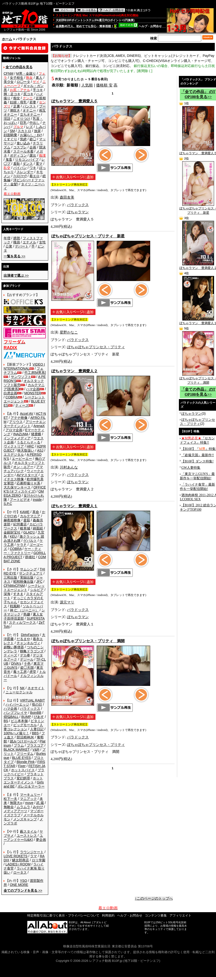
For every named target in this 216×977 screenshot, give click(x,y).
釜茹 (26, 520)
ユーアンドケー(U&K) (23, 838)
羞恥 (16, 164)
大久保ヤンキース (17, 487)
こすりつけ (21, 118)
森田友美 (67, 197)
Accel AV (26, 413)
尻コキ (28, 94)
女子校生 (16, 78)
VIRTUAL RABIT (32, 700)
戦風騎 (15, 606)
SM (12, 131)
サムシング (28, 569)
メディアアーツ (15, 811)
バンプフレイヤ (15, 713)
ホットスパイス (23, 770)
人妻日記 (37, 729)
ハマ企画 (33, 389)
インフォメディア (17, 438)
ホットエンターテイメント (23, 780)
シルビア (37, 590)
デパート (21, 246)
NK (22, 688)
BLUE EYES (21, 758)
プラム (19, 745)
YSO (23, 881)
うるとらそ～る (28, 442)
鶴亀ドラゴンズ (32, 651)
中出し (34, 123)
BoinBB (35, 713)
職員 (16, 242)
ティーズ (22, 405)
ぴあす (39, 717)
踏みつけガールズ (23, 741)
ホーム (7, 39)
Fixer (22, 766)
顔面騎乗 (10, 135)
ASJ (40, 450)
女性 (42, 242)
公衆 (9, 246)
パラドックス (30, 708)
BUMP (26, 717)
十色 (27, 663)
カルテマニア (30, 516)
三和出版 (10, 577)
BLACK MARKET (17, 749)
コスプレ (20, 147)
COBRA (12, 397)
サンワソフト (21, 377)
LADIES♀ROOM (18, 864)
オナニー (29, 110)
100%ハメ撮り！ (16, 733)
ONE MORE (19, 885)
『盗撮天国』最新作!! (197, 455)
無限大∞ (16, 803)
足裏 (16, 106)
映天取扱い (25, 450)
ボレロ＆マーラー (31, 786)
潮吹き (15, 110)
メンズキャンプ (25, 819)
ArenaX (39, 426)
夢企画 (41, 840)
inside (37, 500)
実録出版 (27, 577)
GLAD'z (29, 532)
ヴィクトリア (14, 446)
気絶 (23, 139)
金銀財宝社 (12, 532)
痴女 (16, 98)
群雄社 (30, 557)
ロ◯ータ (23, 82)
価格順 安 (104, 85)
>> (14, 256)
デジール (27, 659)
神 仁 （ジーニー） (24, 610)
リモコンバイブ (27, 159)
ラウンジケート (32, 852)
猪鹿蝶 (36, 434)
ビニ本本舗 (19, 721)
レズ (29, 127)
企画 (32, 147)
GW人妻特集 (190, 467)
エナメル (29, 242)
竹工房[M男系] (35, 373)
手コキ (38, 90)
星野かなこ (69, 332)
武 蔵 (40, 803)
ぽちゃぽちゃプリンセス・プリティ (96, 347)
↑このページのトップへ (154, 898)
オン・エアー (23, 467)
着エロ (34, 176)
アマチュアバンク (23, 469)
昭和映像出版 (23, 581)
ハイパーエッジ (17, 704)
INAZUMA (20, 434)
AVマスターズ (27, 475)
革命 (35, 512)
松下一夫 (10, 799)
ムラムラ (23, 807)
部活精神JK (25, 737)
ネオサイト (35, 688)
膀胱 (16, 238)
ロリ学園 (38, 860)
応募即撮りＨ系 (28, 483)
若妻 (32, 102)
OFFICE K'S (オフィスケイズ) (25, 489)
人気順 (87, 85)
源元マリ (67, 602)
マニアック (28, 799)
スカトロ (24, 131)
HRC (30, 446)
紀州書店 (20, 524)
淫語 (7, 118)
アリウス (16, 422)
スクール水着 (23, 151)
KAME (25, 512)
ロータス (20, 872)
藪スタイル (28, 831)
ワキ (32, 168)
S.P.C (8, 504)
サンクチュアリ (31, 573)
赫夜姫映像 (12, 520)
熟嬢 (26, 614)
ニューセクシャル (19, 692)
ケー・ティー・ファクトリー (22, 551)
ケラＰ (22, 545)
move (29, 803)
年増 (7, 238)
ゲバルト (30, 540)
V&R (36, 749)
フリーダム (25, 754)
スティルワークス (22, 622)
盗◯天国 (27, 667)
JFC (39, 581)
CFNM (8, 73)
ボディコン (18, 155)
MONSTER (32, 393)
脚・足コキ (12, 94)
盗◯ (32, 139)
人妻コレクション (23, 727)
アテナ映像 (19, 418)
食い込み (23, 143)
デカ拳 (25, 655)
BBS (35, 733)
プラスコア (35, 745)
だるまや (23, 639)
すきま (18, 594)
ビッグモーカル (25, 725)
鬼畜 (9, 159)
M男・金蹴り (26, 73)
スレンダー (25, 172)
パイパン (20, 168)
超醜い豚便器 (14, 647)
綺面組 (38, 528)
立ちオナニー (30, 114)
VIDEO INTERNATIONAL (24, 366)
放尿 (37, 131)
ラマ (33, 856)
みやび (38, 807)
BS (6, 721)
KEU (13, 536)
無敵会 (9, 807)
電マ (39, 164)
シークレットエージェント (24, 588)
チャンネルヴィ (28, 643)
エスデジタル (14, 454)
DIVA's (16, 663)
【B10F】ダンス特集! (197, 461)
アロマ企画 (14, 430)
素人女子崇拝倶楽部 (23, 616)
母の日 (37, 704)
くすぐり (10, 139)
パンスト (29, 106)
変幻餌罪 (23, 778)
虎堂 (32, 672)
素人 (39, 78)
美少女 (9, 82)
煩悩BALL (11, 717)
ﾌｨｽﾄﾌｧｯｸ (20, 176)
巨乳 (23, 123)
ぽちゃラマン (78, 212)
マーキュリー (30, 794)
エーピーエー (22, 459)
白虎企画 (10, 393)
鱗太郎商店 (20, 860)
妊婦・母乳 (18, 102)
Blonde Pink (26, 762)
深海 (7, 594)
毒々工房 (20, 672)
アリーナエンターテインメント (25, 424)
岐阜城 (25, 528)
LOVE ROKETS (15, 856)
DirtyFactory (30, 635)
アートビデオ (20, 500)
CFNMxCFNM (14, 586)
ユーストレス (27, 835)
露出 (32, 155)
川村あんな (69, 467)
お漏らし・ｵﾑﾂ (31, 135)
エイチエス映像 (24, 477)
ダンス (28, 164)
